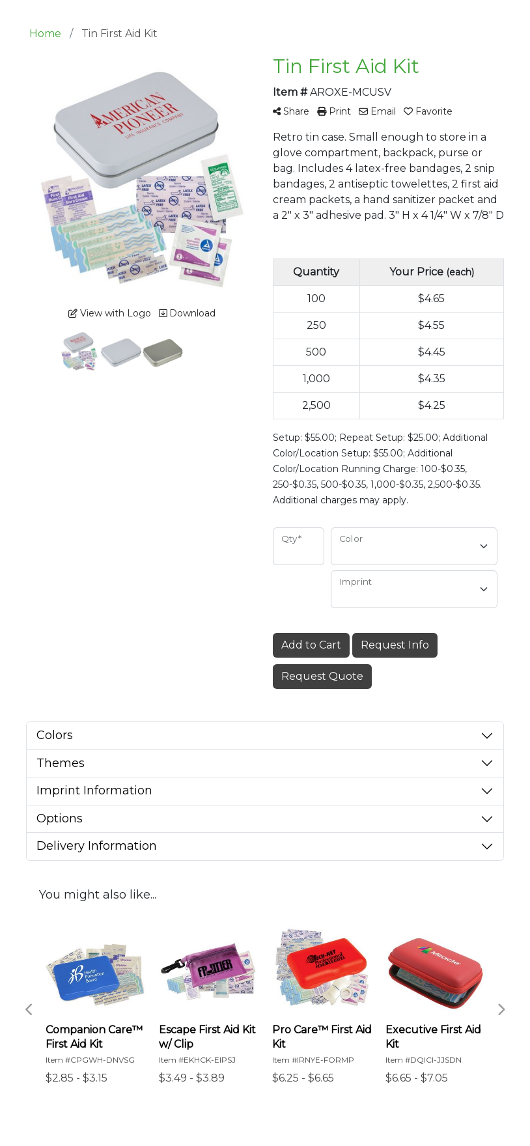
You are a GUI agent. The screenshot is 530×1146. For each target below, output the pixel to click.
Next (500, 1009)
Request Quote (322, 676)
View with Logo (109, 313)
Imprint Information (94, 790)
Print (334, 111)
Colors (54, 735)
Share (291, 111)
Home (45, 33)
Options (59, 818)
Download (187, 313)
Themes (60, 763)
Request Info (395, 645)
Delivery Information (96, 846)
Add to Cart (311, 645)
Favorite (428, 111)
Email (377, 111)
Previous (29, 1009)
